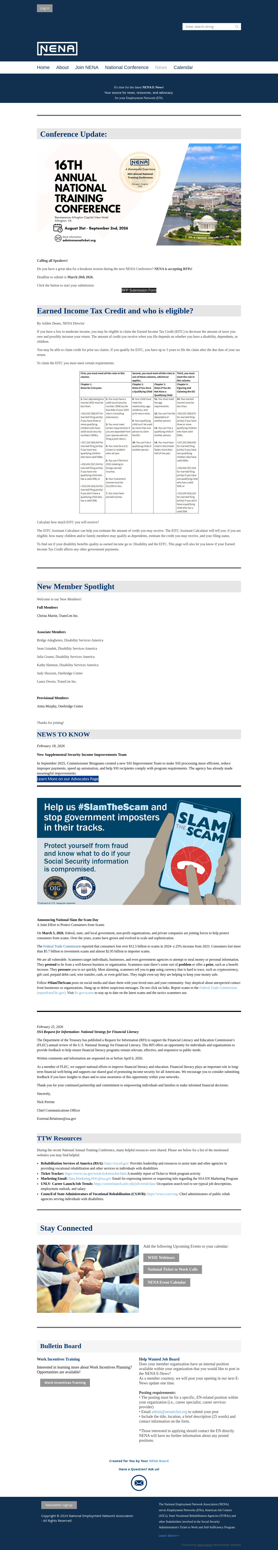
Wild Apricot (205, 1545)
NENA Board (159, 1461)
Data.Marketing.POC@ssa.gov (89, 1178)
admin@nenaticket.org (169, 1412)
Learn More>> (169, 1536)
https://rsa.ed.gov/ (116, 1163)
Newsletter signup (59, 1505)
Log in (44, 8)
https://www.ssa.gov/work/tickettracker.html (96, 1173)
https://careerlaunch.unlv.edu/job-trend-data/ (125, 1184)
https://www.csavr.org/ (163, 1194)
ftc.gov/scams (84, 993)
